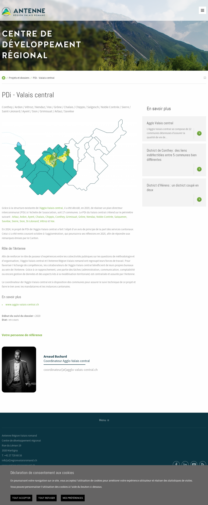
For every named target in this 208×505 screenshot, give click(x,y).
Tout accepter (21, 498)
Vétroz (43, 221)
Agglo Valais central (51, 208)
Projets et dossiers (19, 78)
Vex (52, 221)
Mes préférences (73, 498)
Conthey (60, 217)
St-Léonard (32, 221)
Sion (22, 221)
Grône (81, 217)
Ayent (31, 217)
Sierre (15, 221)
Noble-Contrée (104, 217)
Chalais (40, 217)
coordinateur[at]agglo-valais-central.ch (71, 370)
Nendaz (90, 217)
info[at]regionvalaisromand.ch (19, 460)
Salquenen (120, 217)
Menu (102, 420)
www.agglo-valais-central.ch (22, 305)
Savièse (6, 221)
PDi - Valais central (43, 78)
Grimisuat (71, 217)
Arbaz (15, 217)
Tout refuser (46, 498)
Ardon (23, 217)
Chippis (49, 217)
